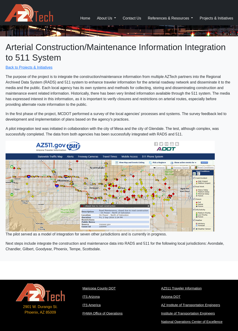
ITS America (92, 305)
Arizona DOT (170, 297)
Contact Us (132, 18)
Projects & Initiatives (216, 18)
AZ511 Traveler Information (181, 288)
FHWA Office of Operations (103, 313)
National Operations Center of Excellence (191, 322)
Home (85, 18)
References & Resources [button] (169, 18)
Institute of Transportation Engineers (188, 313)
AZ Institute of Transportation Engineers (190, 305)
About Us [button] (105, 18)
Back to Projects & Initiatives (29, 67)
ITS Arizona (91, 297)
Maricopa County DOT (99, 288)
